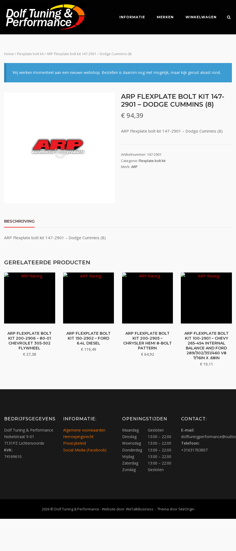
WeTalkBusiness (140, 508)
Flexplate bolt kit (30, 53)
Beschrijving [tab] (19, 221)
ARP (134, 166)
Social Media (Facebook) (85, 449)
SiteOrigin (186, 508)
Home (9, 53)
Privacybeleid (74, 443)
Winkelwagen (200, 17)
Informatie (131, 17)
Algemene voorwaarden (84, 429)
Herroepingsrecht (78, 436)
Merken (164, 17)
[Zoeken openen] (229, 17)
